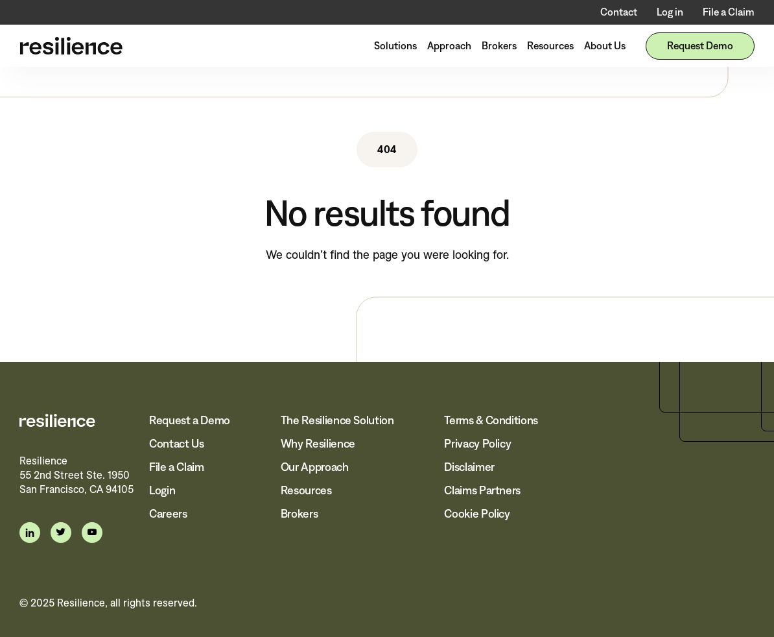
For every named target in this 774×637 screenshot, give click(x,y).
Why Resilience (318, 443)
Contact (618, 12)
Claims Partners (482, 490)
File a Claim (729, 12)
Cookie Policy (477, 513)
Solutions (395, 45)
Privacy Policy (477, 443)
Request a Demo (189, 420)
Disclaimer (469, 467)
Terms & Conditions (491, 420)
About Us (605, 45)
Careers (168, 513)
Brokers (499, 45)
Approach (449, 45)
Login (162, 490)
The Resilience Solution (337, 420)
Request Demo (700, 45)
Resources (550, 45)
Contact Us (176, 443)
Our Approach (315, 467)
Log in (670, 12)
